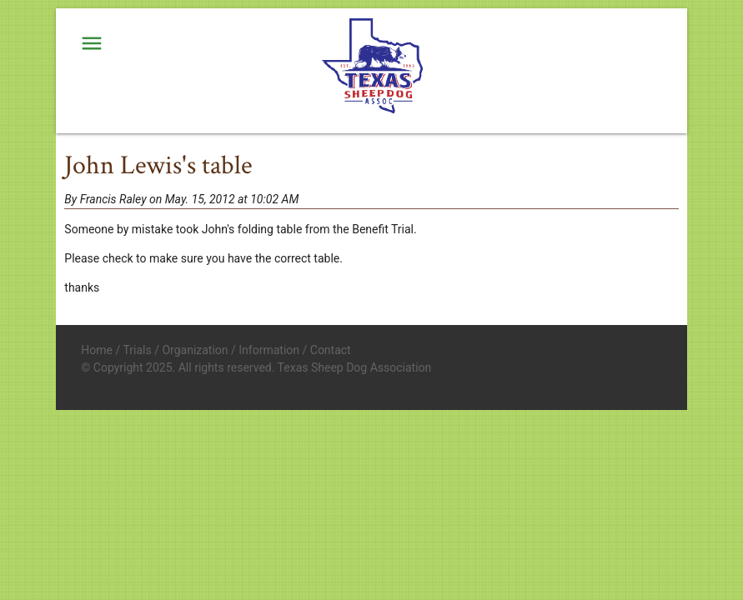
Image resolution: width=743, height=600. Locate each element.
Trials (137, 350)
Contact (330, 350)
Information (268, 350)
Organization (195, 350)
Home (97, 350)
